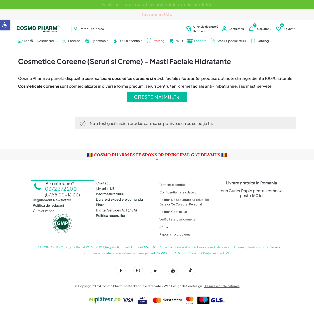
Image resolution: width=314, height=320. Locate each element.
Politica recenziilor (110, 215)
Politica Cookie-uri (173, 211)
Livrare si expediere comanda (119, 199)
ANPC (163, 226)
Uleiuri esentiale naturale (222, 286)
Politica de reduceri (48, 205)
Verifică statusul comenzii (177, 219)
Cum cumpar (43, 210)
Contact (103, 183)
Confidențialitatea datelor (178, 192)
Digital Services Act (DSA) (116, 210)
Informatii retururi (110, 194)
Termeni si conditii (172, 184)
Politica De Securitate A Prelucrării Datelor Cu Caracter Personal (184, 202)
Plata (100, 204)
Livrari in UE (105, 188)
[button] (5, 25)
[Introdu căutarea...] (124, 29)
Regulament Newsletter (52, 200)
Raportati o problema (175, 234)
